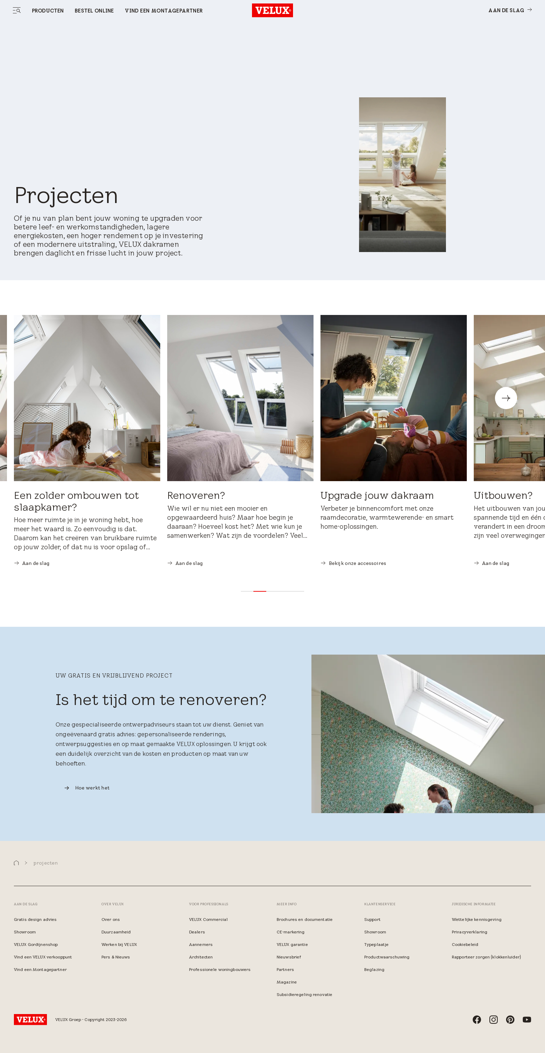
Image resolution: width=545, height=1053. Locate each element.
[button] (247, 591)
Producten (48, 11)
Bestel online (94, 11)
